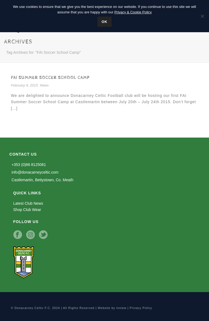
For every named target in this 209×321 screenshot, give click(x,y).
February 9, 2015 (24, 85)
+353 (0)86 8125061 (28, 164)
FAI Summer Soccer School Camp (50, 77)
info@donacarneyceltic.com (34, 172)
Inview (121, 308)
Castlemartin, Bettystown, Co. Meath (41, 180)
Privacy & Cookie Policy (133, 12)
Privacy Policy (141, 308)
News (44, 85)
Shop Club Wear (27, 209)
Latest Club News (28, 203)
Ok (104, 22)
